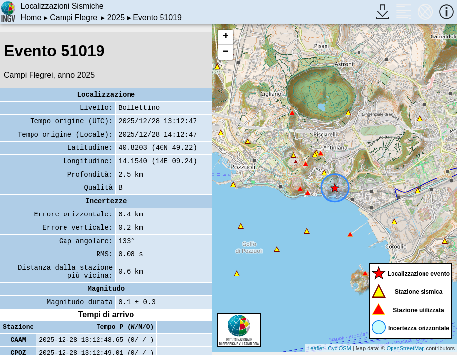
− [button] (226, 52)
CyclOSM (339, 348)
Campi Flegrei (74, 17)
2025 (116, 17)
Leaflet (315, 348)
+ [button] (226, 37)
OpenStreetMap (406, 348)
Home (31, 17)
